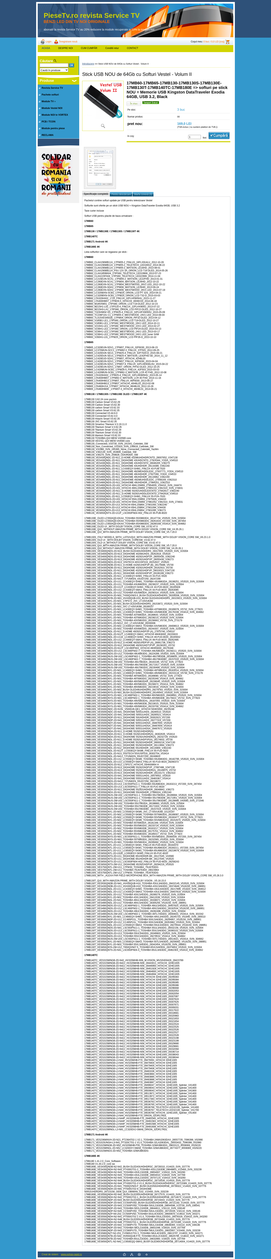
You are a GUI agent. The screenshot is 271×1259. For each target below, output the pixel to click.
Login (48, 41)
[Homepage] (46, 48)
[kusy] (194, 137)
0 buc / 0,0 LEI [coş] (213, 41)
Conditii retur (112, 48)
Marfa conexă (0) (143, 194)
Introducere (88, 63)
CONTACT (132, 48)
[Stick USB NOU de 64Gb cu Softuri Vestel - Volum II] (102, 106)
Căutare (46, 61)
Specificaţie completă (96, 193)
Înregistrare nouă (68, 41)
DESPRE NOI (65, 48)
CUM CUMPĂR (89, 48)
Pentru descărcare (121, 194)
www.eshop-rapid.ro (71, 1254)
